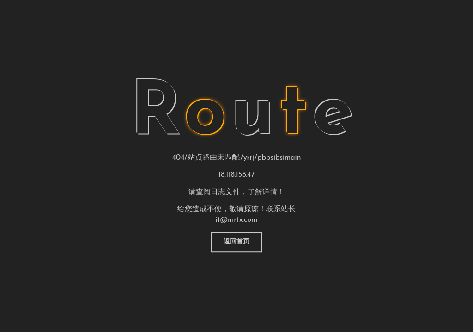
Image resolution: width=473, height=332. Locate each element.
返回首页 (236, 241)
